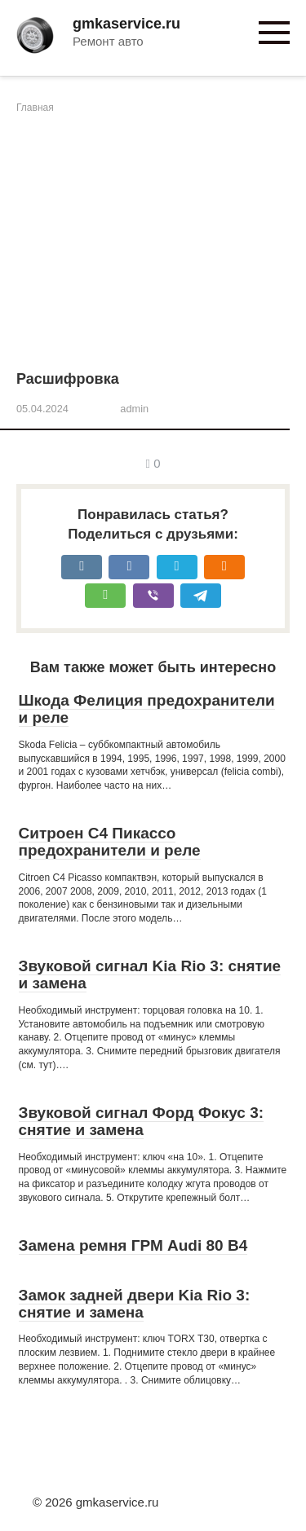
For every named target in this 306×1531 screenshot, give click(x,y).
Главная (35, 107)
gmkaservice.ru (126, 23)
